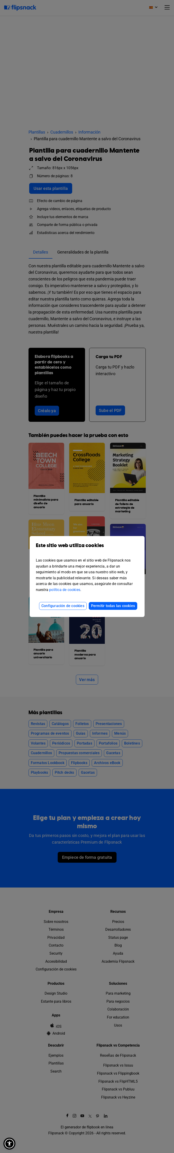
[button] (9, 1143)
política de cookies (64, 590)
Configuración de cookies (62, 606)
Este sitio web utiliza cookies (87, 548)
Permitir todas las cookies (113, 606)
